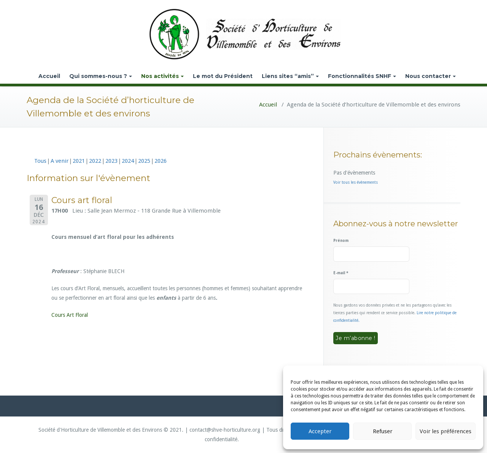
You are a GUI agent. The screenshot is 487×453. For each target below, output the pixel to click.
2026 (160, 160)
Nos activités (162, 76)
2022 (95, 160)
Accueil (49, 76)
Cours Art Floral (69, 315)
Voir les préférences (445, 431)
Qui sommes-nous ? (100, 76)
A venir (59, 160)
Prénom (341, 240)
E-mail (340, 273)
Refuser (382, 431)
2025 (144, 160)
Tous (40, 160)
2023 (111, 160)
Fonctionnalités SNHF (362, 76)
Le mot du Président (223, 76)
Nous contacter (430, 76)
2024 (128, 160)
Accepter (320, 431)
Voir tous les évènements (355, 182)
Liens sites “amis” (290, 76)
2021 (79, 160)
